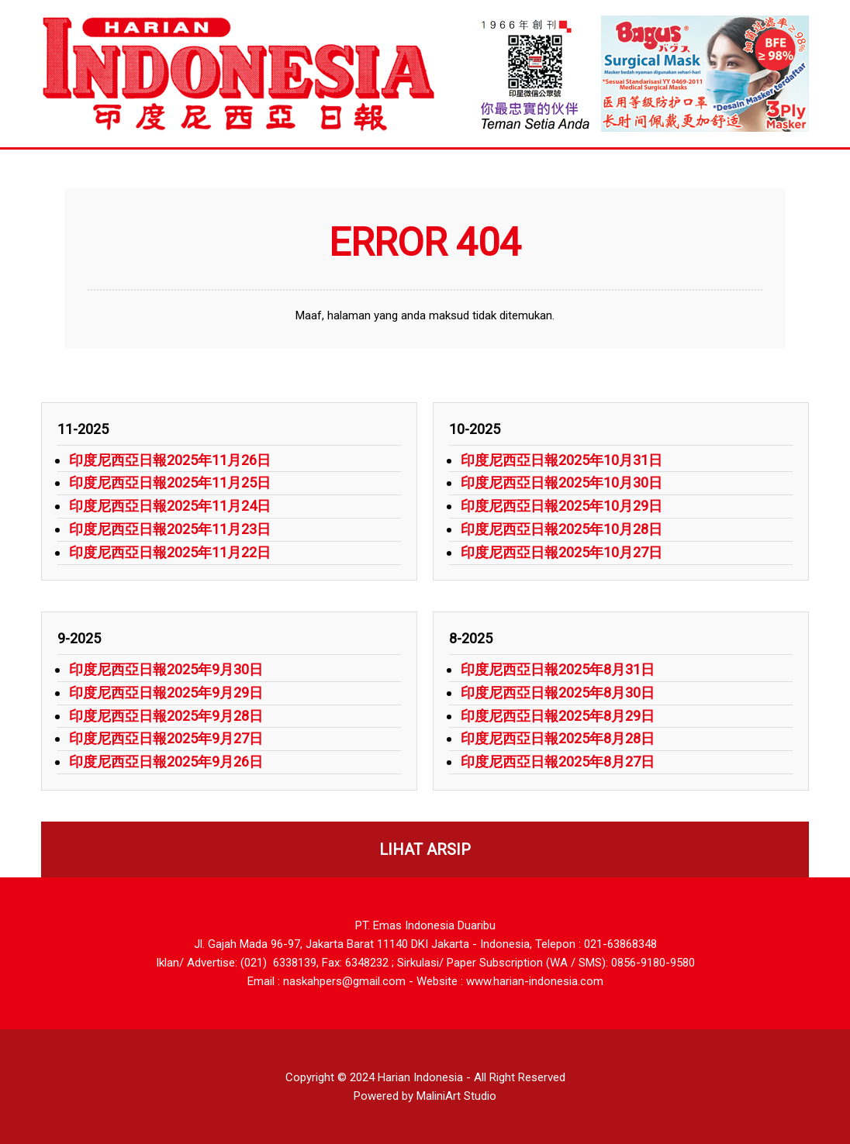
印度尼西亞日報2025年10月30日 (561, 482)
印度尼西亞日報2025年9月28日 (166, 716)
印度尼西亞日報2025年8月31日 (558, 669)
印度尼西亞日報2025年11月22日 (170, 552)
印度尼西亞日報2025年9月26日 (166, 761)
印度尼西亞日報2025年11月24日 (170, 506)
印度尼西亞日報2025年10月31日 (561, 460)
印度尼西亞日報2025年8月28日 (558, 738)
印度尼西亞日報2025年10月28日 (561, 529)
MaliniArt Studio (456, 1096)
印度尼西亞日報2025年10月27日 (561, 552)
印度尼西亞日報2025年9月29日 (166, 692)
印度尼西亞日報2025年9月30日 (166, 669)
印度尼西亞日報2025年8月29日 (558, 716)
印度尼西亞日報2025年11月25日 (170, 482)
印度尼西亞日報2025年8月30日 (558, 692)
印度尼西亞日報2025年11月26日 (170, 460)
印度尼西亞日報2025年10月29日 (561, 506)
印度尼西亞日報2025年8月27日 (558, 761)
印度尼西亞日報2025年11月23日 (170, 529)
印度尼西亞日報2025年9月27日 (166, 738)
